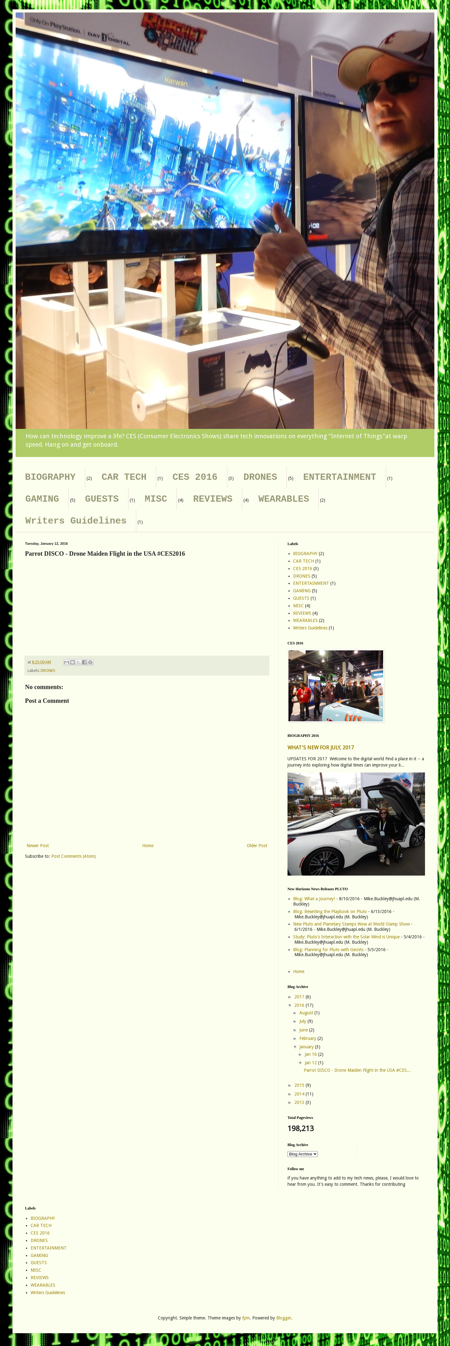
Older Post (257, 845)
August (306, 1012)
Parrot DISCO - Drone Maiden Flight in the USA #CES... (357, 1070)
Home (147, 845)
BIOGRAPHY (50, 477)
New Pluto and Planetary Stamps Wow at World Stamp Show (351, 923)
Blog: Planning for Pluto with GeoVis (328, 949)
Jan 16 (311, 1054)
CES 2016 (195, 477)
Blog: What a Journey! (314, 898)
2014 (300, 1093)
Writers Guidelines (76, 521)
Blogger (283, 1317)
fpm (246, 1317)
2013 (300, 1102)
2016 (300, 1005)
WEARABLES (283, 499)
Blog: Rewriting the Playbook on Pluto (330, 911)
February (308, 1038)
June (304, 1029)
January (307, 1046)
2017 (300, 996)
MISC (156, 499)
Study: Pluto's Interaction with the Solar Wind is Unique (346, 936)
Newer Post (38, 845)
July (303, 1021)
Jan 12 (311, 1062)
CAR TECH (124, 477)
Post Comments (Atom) (73, 856)
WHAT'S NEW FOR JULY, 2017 (321, 748)
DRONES (260, 477)
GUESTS (102, 499)
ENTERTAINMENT (339, 477)
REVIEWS (212, 499)
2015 (300, 1085)
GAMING (42, 499)
